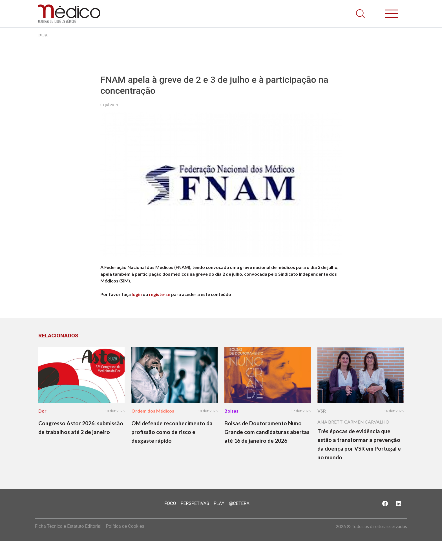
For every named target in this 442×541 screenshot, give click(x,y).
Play (219, 503)
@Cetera (239, 503)
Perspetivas (194, 503)
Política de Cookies (125, 526)
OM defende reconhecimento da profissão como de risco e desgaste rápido (172, 432)
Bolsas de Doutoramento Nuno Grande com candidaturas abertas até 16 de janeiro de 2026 (267, 432)
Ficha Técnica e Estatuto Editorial (68, 526)
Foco (170, 503)
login (137, 294)
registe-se (159, 294)
